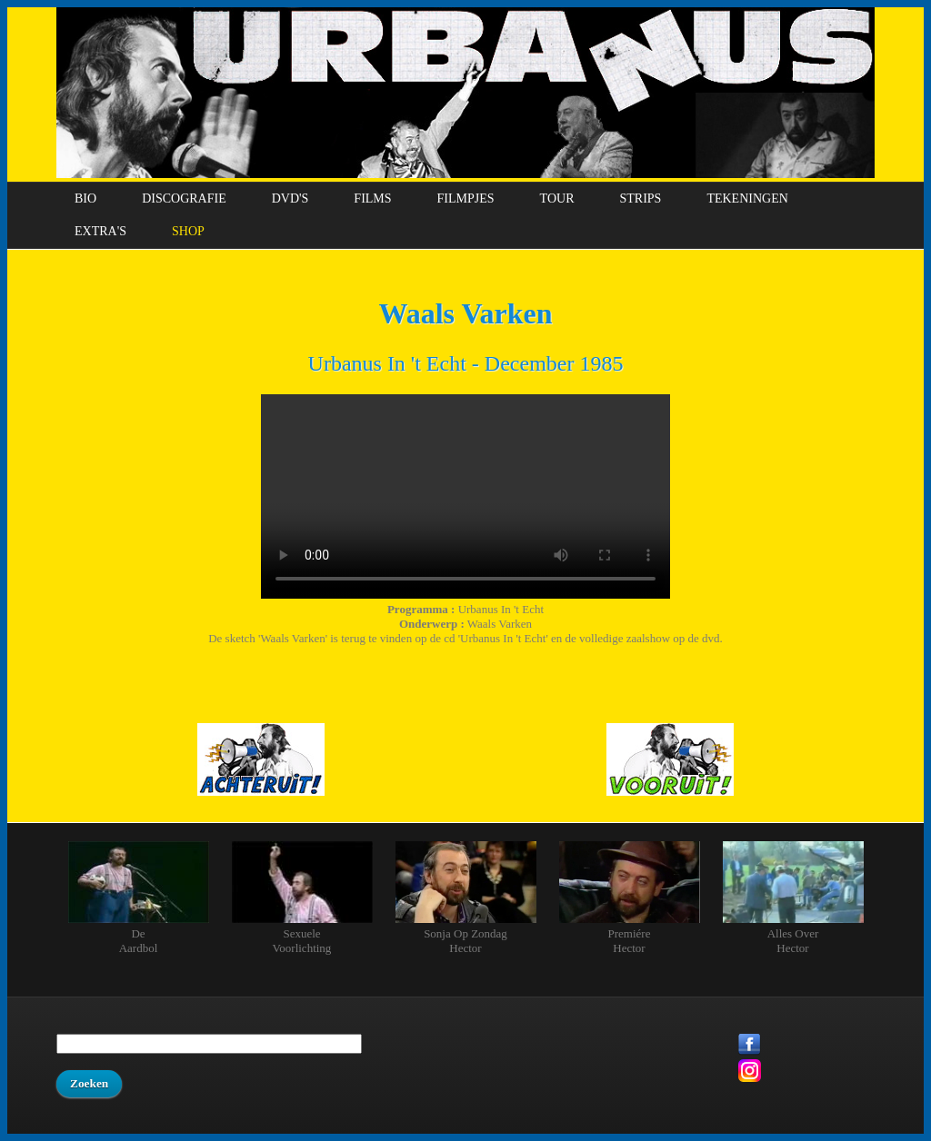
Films (372, 198)
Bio (85, 198)
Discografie (184, 198)
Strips (640, 198)
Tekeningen (746, 198)
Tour (557, 198)
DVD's (290, 198)
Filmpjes (466, 198)
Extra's (100, 231)
